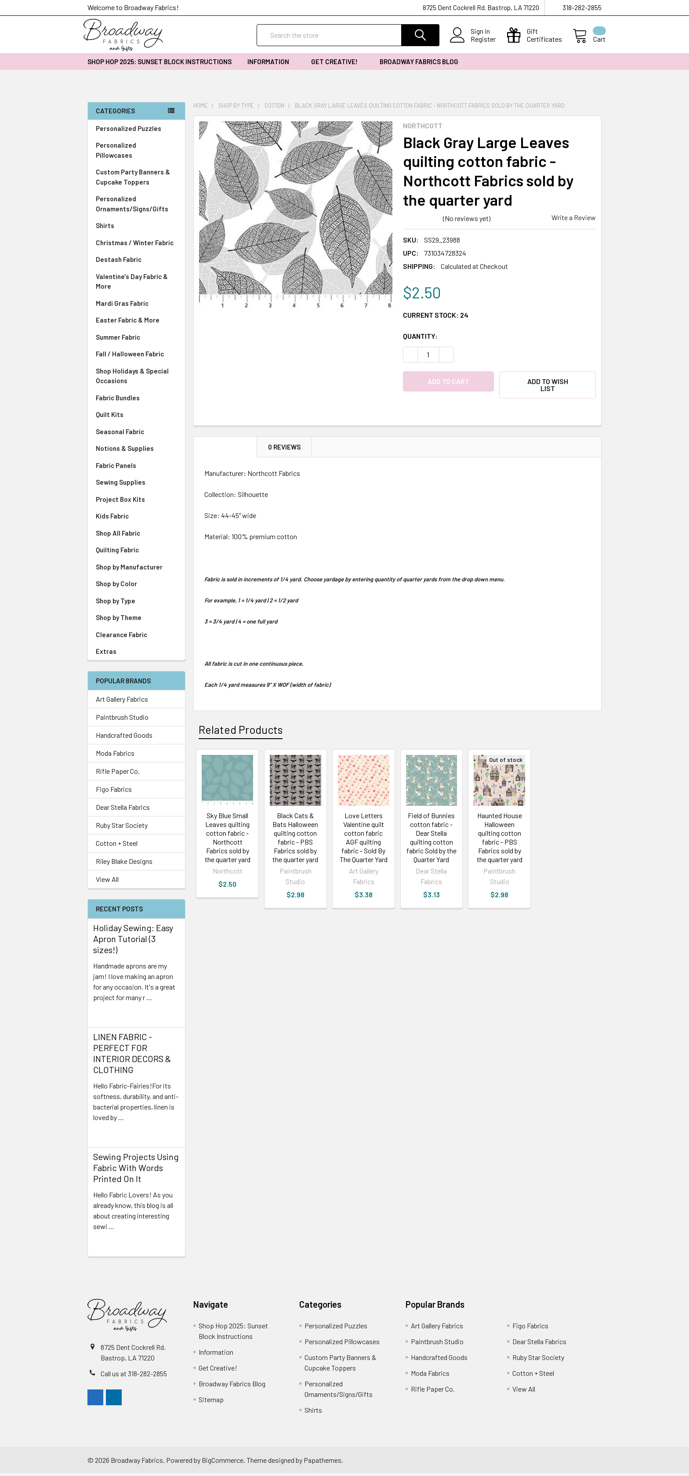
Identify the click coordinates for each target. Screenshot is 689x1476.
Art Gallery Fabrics (122, 702)
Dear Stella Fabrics (123, 810)
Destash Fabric (118, 262)
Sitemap (211, 1402)
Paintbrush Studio (122, 720)
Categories (115, 114)
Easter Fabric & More (128, 323)
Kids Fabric (136, 519)
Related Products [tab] (241, 732)
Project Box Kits (120, 502)
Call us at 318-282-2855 (134, 1376)
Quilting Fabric (117, 553)
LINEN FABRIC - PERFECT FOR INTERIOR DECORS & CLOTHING (132, 1056)
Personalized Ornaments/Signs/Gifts (136, 207)
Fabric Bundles (118, 401)
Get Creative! (337, 65)
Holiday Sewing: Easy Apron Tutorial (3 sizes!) (133, 941)
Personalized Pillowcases (136, 153)
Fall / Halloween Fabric (130, 357)
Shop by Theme (136, 621)
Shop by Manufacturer (136, 570)
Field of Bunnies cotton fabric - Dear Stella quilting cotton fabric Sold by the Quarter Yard (431, 840)
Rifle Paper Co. (118, 774)
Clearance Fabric (121, 638)
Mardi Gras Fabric (122, 306)
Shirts (136, 229)
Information (271, 65)
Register (479, 41)
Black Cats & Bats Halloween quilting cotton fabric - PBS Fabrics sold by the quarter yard (295, 840)
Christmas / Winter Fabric (135, 246)
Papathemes (322, 1463)
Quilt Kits (109, 417)
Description (225, 449)
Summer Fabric (118, 340)
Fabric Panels (136, 469)
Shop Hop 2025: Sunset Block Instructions (159, 65)
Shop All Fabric (136, 536)
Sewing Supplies (120, 485)
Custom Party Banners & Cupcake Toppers (136, 180)
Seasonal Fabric (136, 435)
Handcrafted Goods (124, 738)
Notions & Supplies (136, 451)
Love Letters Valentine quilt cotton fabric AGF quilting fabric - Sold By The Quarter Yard (364, 840)
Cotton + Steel (117, 846)
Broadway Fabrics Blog (419, 65)
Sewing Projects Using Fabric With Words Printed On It (136, 1170)
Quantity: (420, 338)
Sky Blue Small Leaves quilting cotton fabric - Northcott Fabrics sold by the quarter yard (227, 840)
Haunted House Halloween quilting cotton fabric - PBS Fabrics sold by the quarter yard (499, 840)
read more (108, 1016)
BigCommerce (222, 1463)
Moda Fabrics (115, 756)
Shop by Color (136, 587)
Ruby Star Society (122, 828)
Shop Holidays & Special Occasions (136, 379)
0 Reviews (284, 449)
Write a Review (573, 220)
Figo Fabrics (114, 792)
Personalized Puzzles (128, 131)
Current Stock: (435, 317)
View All (107, 882)
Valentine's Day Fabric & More (132, 285)
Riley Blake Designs (124, 864)
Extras (136, 654)
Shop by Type (136, 604)
